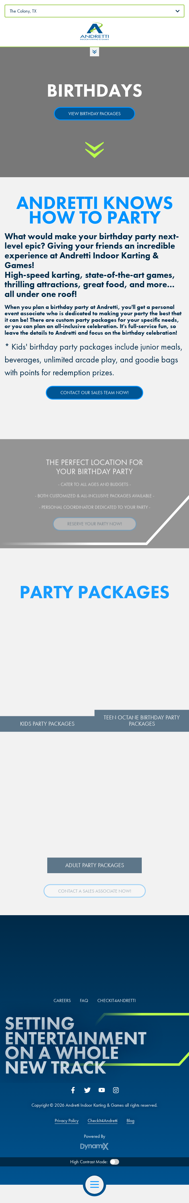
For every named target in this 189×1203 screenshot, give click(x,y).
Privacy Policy (66, 1121)
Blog (130, 1121)
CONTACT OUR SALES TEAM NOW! (94, 393)
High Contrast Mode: (89, 1162)
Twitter (87, 1090)
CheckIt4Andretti (102, 1121)
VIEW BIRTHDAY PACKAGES (94, 114)
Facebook (73, 1090)
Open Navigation (97, 1184)
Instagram (116, 1090)
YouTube (101, 1090)
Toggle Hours (94, 51)
